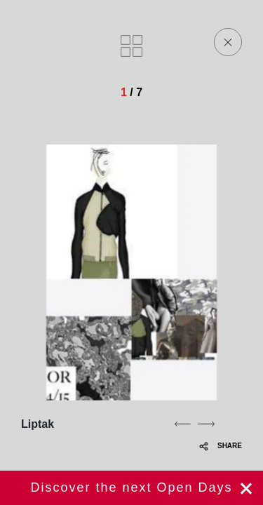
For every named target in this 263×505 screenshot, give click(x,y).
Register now (131, 487)
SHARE (220, 446)
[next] (206, 423)
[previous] (182, 423)
